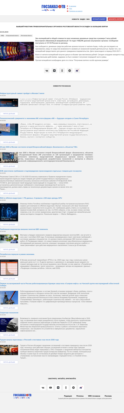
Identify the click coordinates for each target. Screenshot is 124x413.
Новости (75, 19)
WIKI (88, 19)
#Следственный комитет (12, 35)
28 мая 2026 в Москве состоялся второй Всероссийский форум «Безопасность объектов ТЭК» (39, 147)
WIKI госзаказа (94, 396)
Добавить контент (116, 19)
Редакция (68, 396)
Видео (82, 19)
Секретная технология (9, 313)
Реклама (108, 396)
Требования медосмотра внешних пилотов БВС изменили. (24, 229)
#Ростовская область (26, 35)
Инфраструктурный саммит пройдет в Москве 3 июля (22, 93)
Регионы (80, 396)
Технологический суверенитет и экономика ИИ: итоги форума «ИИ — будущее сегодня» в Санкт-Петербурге (44, 118)
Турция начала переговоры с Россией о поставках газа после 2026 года (29, 340)
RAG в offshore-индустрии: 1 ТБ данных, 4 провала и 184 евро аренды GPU (31, 198)
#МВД (2, 35)
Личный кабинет (99, 19)
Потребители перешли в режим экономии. (17, 254)
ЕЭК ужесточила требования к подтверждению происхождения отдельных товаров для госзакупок (41, 171)
